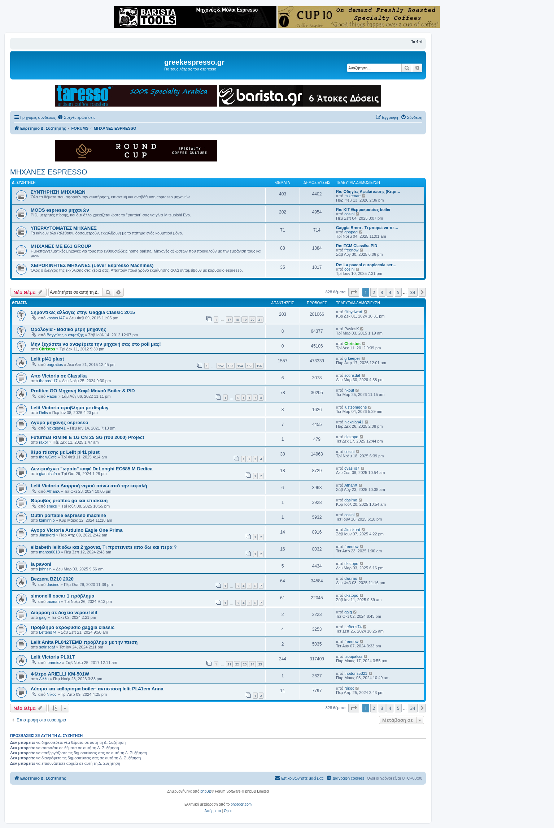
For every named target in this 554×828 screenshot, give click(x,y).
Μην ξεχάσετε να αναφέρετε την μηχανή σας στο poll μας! (96, 344)
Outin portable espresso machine (68, 515)
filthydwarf (353, 312)
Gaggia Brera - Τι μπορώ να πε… (367, 227)
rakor (43, 442)
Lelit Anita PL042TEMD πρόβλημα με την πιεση (84, 642)
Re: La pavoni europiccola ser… (366, 265)
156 (259, 365)
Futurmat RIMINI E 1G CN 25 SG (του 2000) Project (87, 437)
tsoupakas (353, 656)
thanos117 (48, 381)
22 (237, 664)
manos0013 (49, 552)
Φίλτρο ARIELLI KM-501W (60, 674)
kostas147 (56, 318)
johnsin (45, 569)
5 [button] (398, 292)
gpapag (351, 232)
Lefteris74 (47, 632)
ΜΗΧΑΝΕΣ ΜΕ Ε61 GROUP (61, 246)
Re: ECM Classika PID (356, 245)
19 (245, 319)
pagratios (55, 364)
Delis (43, 412)
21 (260, 319)
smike (52, 506)
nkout (349, 390)
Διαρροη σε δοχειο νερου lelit (64, 612)
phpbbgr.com (241, 804)
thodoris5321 (355, 673)
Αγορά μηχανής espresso (59, 422)
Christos (47, 349)
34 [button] (412, 292)
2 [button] (373, 292)
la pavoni (41, 564)
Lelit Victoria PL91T (53, 657)
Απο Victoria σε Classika (59, 376)
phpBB (205, 791)
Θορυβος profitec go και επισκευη (69, 500)
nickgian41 (56, 428)
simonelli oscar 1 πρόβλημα (63, 596)
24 (252, 664)
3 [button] (382, 292)
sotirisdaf (352, 375)
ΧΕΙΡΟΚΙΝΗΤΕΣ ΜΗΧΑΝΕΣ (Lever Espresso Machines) (92, 265)
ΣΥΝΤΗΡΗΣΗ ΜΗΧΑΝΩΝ (58, 192)
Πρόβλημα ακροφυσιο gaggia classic (72, 627)
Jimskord (47, 535)
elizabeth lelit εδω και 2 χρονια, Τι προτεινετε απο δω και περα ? (103, 547)
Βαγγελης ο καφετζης (65, 335)
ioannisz (54, 662)
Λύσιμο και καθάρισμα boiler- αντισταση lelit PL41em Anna (97, 688)
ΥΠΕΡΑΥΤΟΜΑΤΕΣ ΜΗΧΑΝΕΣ (64, 228)
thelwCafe (48, 457)
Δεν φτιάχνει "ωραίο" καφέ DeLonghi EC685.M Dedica (92, 468)
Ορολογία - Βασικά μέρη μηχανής (68, 329)
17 (229, 319)
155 (249, 365)
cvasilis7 (351, 468)
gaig (43, 617)
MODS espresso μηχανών (60, 210)
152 (220, 365)
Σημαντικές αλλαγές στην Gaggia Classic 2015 (83, 312)
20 (252, 319)
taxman (53, 601)
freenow (351, 250)
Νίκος (51, 694)
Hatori (52, 396)
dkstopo (351, 437)
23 (245, 664)
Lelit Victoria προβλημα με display (70, 407)
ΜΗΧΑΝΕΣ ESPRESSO (48, 172)
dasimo (350, 500)
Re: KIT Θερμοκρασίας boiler (363, 209)
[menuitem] (76, 117)
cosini (349, 214)
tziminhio (46, 520)
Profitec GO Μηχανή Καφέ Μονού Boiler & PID (83, 390)
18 (237, 319)
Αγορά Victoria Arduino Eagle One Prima (77, 530)
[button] (353, 292)
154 (240, 365)
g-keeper (352, 358)
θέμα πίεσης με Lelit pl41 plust (65, 452)
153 (230, 365)
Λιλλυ (44, 679)
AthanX (53, 491)
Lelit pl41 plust (47, 359)
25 (260, 664)
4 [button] (390, 292)
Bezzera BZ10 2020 (52, 579)
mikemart (352, 196)
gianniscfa (48, 473)
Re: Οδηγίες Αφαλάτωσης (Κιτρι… (368, 191)
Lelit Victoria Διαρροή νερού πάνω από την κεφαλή (89, 485)
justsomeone (355, 407)
